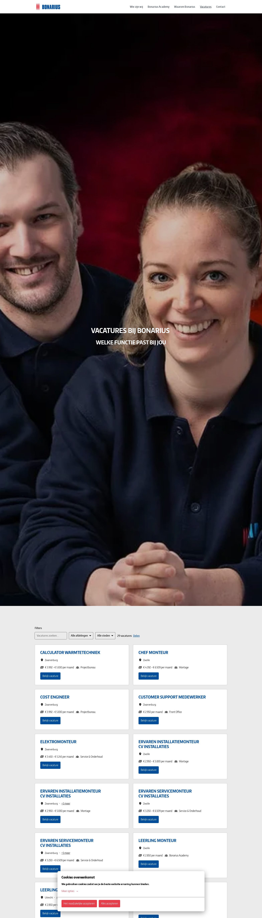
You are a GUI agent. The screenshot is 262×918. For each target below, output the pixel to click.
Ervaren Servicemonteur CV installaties (165, 793)
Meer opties (69, 891)
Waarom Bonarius (184, 6)
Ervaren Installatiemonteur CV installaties (169, 744)
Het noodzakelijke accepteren (79, 903)
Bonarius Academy (158, 6)
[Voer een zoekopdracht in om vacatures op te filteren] (51, 635)
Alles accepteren (109, 903)
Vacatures (206, 6)
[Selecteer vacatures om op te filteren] (81, 635)
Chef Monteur (153, 652)
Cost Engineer (54, 697)
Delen (136, 635)
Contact (220, 6)
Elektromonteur (58, 741)
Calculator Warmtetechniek (70, 652)
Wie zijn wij (136, 6)
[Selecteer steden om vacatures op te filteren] (105, 635)
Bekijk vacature (50, 676)
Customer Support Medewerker (172, 697)
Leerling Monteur (157, 840)
